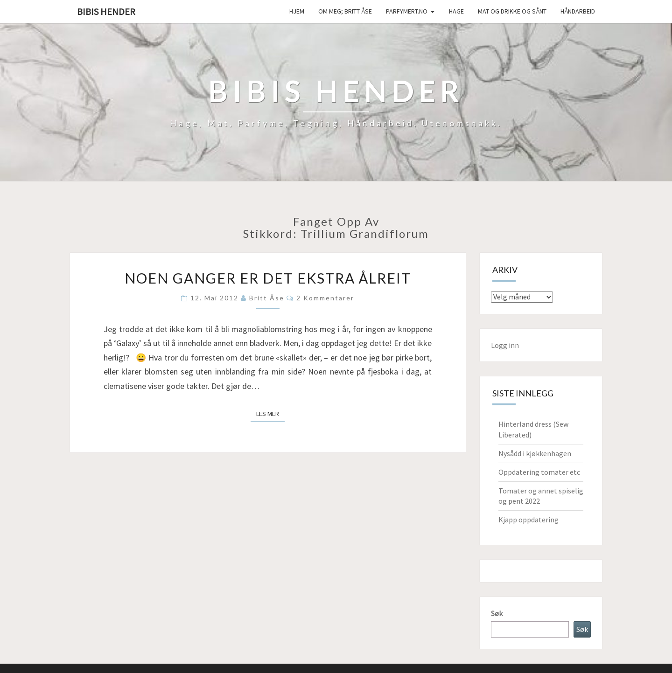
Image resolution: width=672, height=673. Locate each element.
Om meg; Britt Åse (345, 11)
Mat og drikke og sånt (512, 11)
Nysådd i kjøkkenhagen (534, 453)
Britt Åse (266, 298)
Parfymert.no (406, 11)
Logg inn (505, 345)
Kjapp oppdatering (528, 519)
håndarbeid (577, 11)
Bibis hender (106, 11)
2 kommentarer (325, 298)
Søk (497, 613)
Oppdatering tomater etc (539, 472)
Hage (456, 11)
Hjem (296, 11)
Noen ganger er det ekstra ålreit (268, 278)
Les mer (270, 413)
